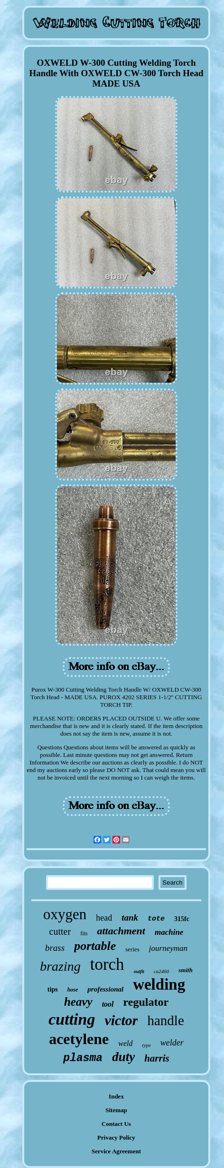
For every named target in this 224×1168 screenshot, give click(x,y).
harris (156, 1058)
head (104, 917)
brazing (60, 966)
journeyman (168, 948)
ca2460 (161, 971)
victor (121, 1020)
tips (52, 989)
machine (169, 932)
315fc (181, 918)
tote (156, 919)
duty (123, 1057)
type (146, 1045)
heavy (78, 1001)
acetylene (79, 1038)
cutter (60, 931)
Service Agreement (116, 1151)
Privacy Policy (116, 1137)
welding (159, 984)
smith (185, 970)
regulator (146, 1002)
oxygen (64, 914)
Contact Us (116, 1123)
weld (125, 1043)
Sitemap (116, 1110)
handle (165, 1020)
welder (172, 1042)
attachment (121, 931)
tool (108, 1004)
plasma (83, 1058)
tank (129, 917)
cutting (71, 1019)
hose (72, 989)
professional (105, 989)
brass (55, 948)
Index (116, 1096)
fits (83, 933)
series (132, 949)
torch (107, 964)
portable (95, 946)
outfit (139, 971)
